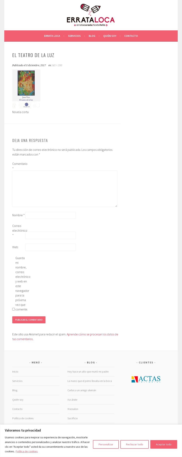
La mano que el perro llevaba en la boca (89, 381)
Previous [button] (127, 378)
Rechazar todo (134, 444)
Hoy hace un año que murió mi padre (87, 371)
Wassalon (72, 409)
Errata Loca (52, 36)
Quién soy (109, 36)
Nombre (18, 215)
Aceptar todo (164, 444)
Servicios (74, 36)
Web (15, 247)
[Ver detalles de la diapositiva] (146, 379)
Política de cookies (27, 451)
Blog (92, 36)
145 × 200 (57, 65)
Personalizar (106, 444)
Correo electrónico (18, 230)
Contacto (131, 36)
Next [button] (165, 378)
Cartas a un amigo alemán (81, 390)
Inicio (15, 371)
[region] (91, 440)
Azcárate (72, 399)
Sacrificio (72, 418)
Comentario (18, 166)
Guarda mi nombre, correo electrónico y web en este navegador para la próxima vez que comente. (21, 283)
